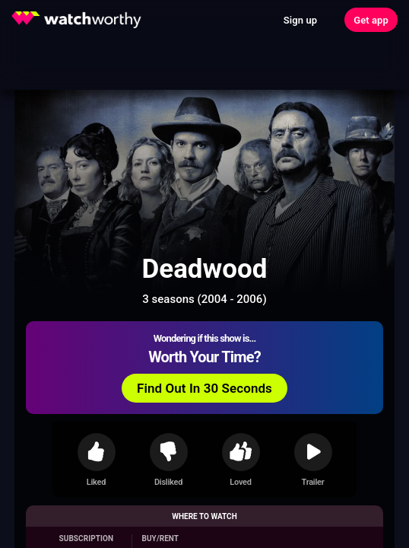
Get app (371, 20)
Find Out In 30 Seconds (204, 388)
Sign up (300, 20)
